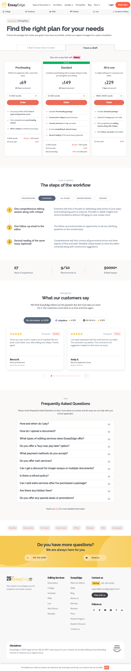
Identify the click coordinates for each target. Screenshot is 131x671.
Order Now (123, 5)
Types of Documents (40, 5)
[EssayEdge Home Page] (24, 578)
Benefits (12, 528)
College (7, 11)
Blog (89, 5)
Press (72, 613)
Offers (76, 528)
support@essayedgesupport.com (106, 589)
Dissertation (53, 583)
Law (97, 11)
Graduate (31, 11)
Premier (103, 198)
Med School (53, 608)
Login (111, 5)
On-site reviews (37, 320)
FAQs (72, 588)
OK (107, 667)
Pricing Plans (80, 5)
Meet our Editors (77, 583)
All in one (65, 198)
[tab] (51, 376)
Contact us (75, 629)
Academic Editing (121, 11)
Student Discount (77, 624)
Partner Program (77, 619)
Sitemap (74, 603)
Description (117, 528)
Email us (95, 557)
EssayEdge (12, 21)
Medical (75, 11)
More (96, 5)
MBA (54, 11)
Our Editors (57, 5)
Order (23, 102)
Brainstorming (84, 198)
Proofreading (28, 198)
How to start (61, 528)
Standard (47, 198)
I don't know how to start (41, 47)
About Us (74, 598)
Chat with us (99, 595)
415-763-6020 (39, 557)
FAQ (57, 509)
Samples (68, 5)
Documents (28, 528)
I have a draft (90, 47)
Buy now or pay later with (65, 57)
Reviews (90, 528)
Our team (45, 528)
